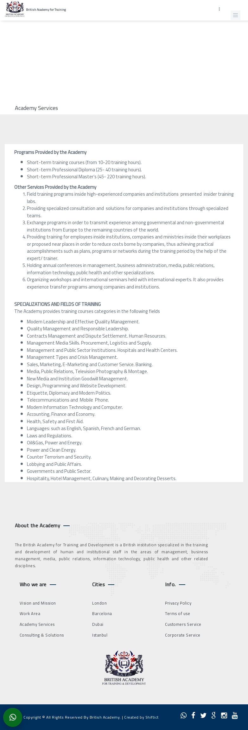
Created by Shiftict (141, 717)
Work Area (30, 613)
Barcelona (102, 613)
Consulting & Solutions (42, 635)
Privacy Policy (178, 603)
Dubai (98, 624)
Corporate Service (182, 635)
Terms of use (177, 613)
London (99, 603)
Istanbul (99, 635)
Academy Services (37, 624)
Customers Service (183, 624)
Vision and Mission (38, 603)
